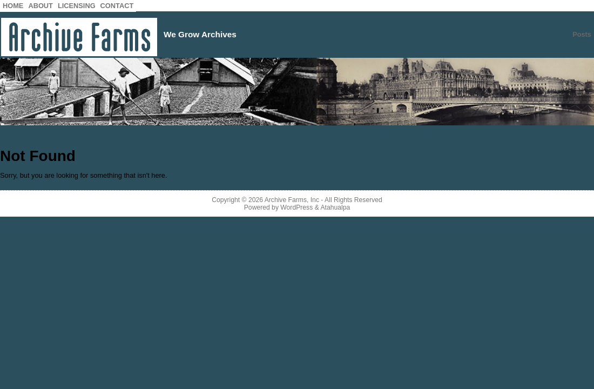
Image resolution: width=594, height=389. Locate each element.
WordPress (296, 207)
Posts (581, 34)
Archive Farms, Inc (292, 200)
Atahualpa (335, 207)
